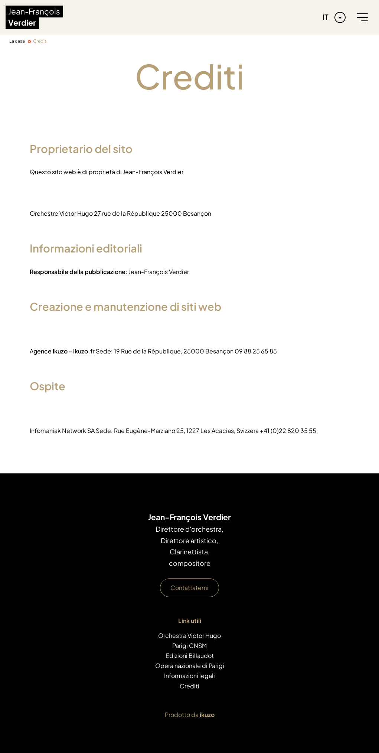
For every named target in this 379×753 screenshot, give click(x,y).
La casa (17, 41)
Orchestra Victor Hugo (189, 635)
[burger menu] (362, 17)
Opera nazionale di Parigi (189, 665)
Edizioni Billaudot (190, 655)
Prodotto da (190, 714)
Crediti (189, 686)
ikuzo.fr (84, 351)
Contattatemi (189, 587)
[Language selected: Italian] (332, 17)
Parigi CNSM (189, 645)
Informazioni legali (189, 675)
